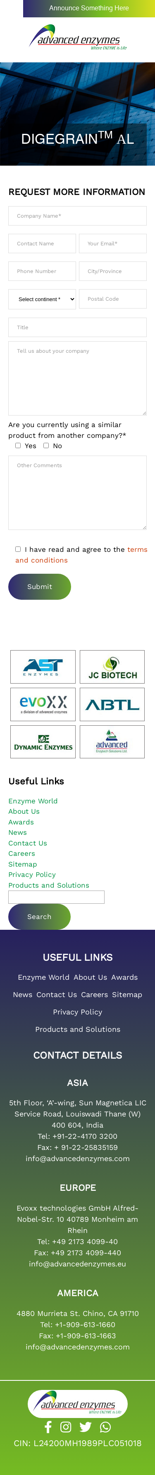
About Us (24, 811)
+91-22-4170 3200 (84, 1136)
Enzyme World (33, 801)
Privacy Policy (32, 874)
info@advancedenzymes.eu (77, 1263)
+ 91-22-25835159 (86, 1147)
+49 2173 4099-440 (86, 1252)
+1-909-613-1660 (85, 1324)
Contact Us (27, 843)
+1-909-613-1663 (86, 1335)
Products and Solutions (48, 885)
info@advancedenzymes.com (78, 1158)
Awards (21, 822)
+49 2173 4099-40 (85, 1241)
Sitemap (22, 864)
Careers (21, 853)
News (17, 832)
